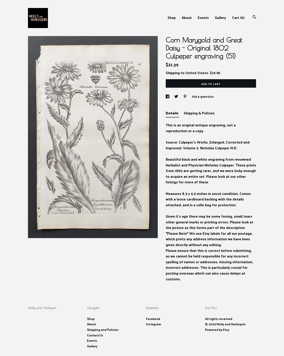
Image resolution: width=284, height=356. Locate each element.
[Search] (254, 17)
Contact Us (95, 335)
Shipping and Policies (103, 329)
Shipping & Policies (199, 113)
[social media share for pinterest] (185, 96)
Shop (172, 17)
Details (172, 113)
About (187, 17)
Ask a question (203, 96)
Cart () (238, 17)
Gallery (220, 17)
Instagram (153, 324)
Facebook (153, 319)
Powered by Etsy (217, 329)
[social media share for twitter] (176, 96)
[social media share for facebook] (168, 96)
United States (196, 72)
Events (203, 17)
